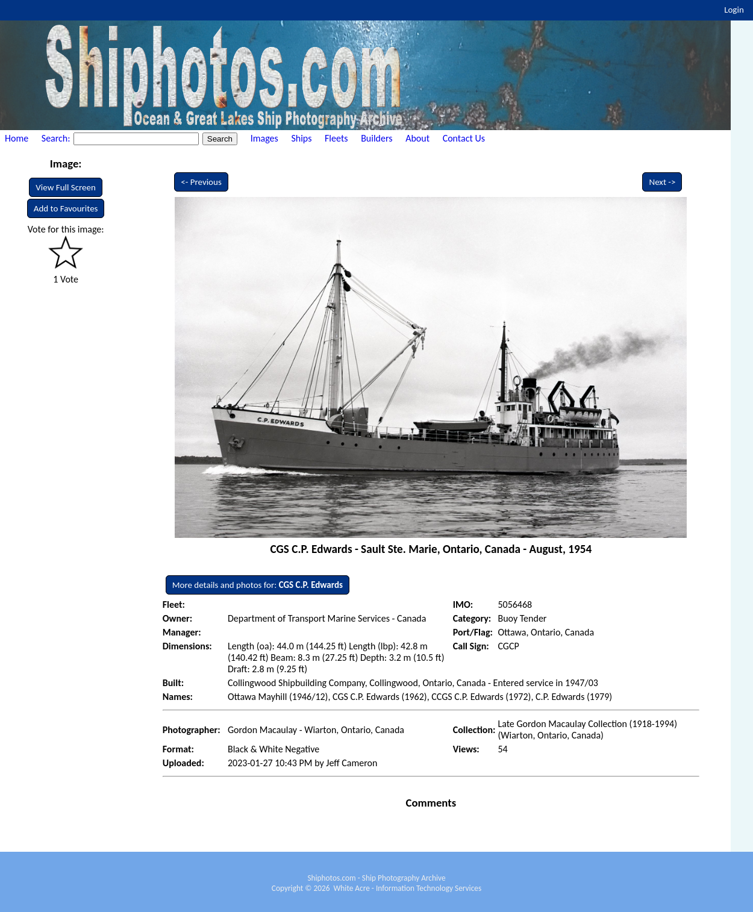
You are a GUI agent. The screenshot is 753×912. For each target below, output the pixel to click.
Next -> (662, 181)
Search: (57, 138)
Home (16, 138)
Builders (376, 138)
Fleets (336, 138)
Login (734, 9)
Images (264, 138)
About (417, 138)
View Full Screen (66, 187)
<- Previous (201, 181)
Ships (301, 138)
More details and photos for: (257, 584)
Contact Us (464, 138)
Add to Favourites (66, 208)
